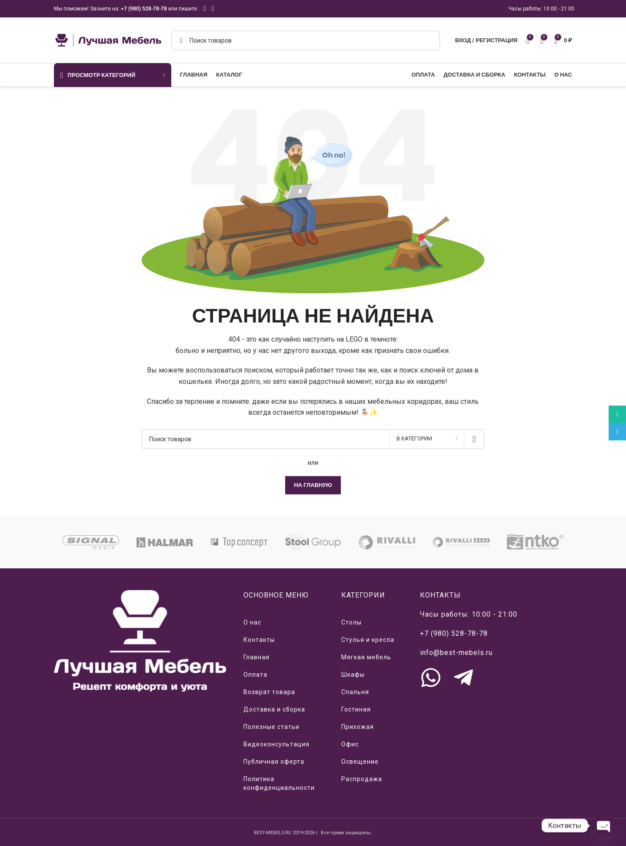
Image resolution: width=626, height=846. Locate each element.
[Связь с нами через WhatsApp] (431, 677)
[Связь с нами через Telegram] (463, 677)
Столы (351, 622)
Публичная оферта (273, 761)
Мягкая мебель (366, 657)
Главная (256, 657)
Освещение (360, 761)
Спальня (355, 691)
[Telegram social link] (213, 8)
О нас (252, 622)
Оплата (255, 674)
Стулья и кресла (367, 639)
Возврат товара (269, 691)
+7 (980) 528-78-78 (144, 9)
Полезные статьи (271, 726)
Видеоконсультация (276, 744)
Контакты (259, 639)
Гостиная (356, 709)
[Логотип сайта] (108, 39)
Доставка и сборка (274, 709)
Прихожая (357, 726)
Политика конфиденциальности (279, 783)
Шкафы (353, 674)
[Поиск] (305, 40)
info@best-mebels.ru (456, 652)
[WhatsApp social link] (204, 8)
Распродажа (361, 779)
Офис (350, 744)
